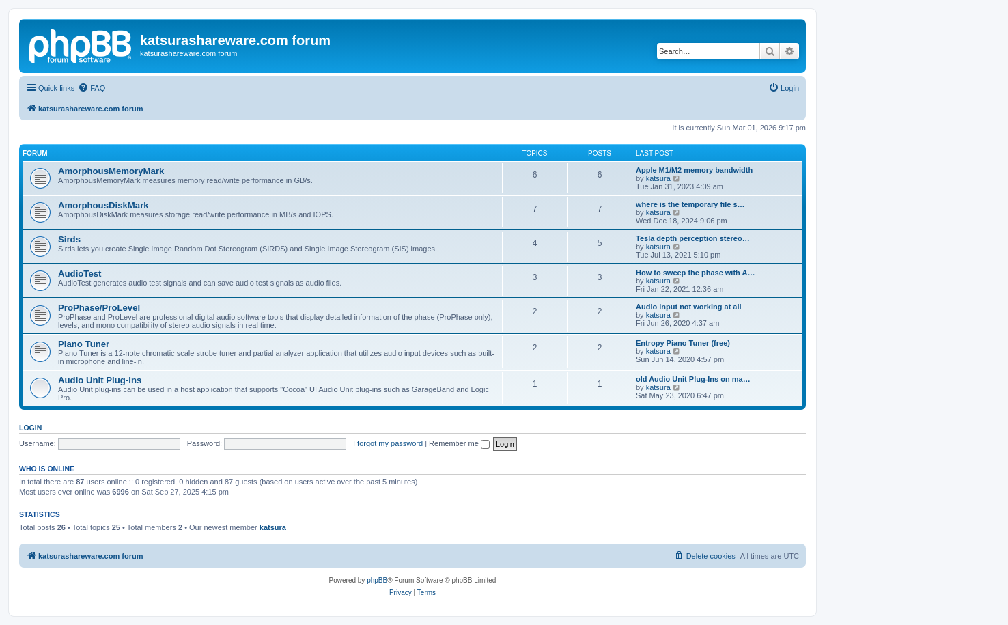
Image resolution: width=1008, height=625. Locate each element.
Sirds (69, 239)
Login (30, 427)
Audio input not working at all (689, 307)
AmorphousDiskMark (103, 205)
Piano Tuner (83, 344)
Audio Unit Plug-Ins (99, 380)
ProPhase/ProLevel (99, 308)
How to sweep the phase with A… (695, 272)
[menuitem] (91, 88)
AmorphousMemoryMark (111, 171)
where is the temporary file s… (690, 204)
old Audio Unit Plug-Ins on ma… (693, 379)
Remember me (459, 443)
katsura (658, 178)
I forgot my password (388, 443)
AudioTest (80, 273)
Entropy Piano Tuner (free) (683, 343)
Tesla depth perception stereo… (693, 238)
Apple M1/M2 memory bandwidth (694, 170)
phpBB (377, 580)
